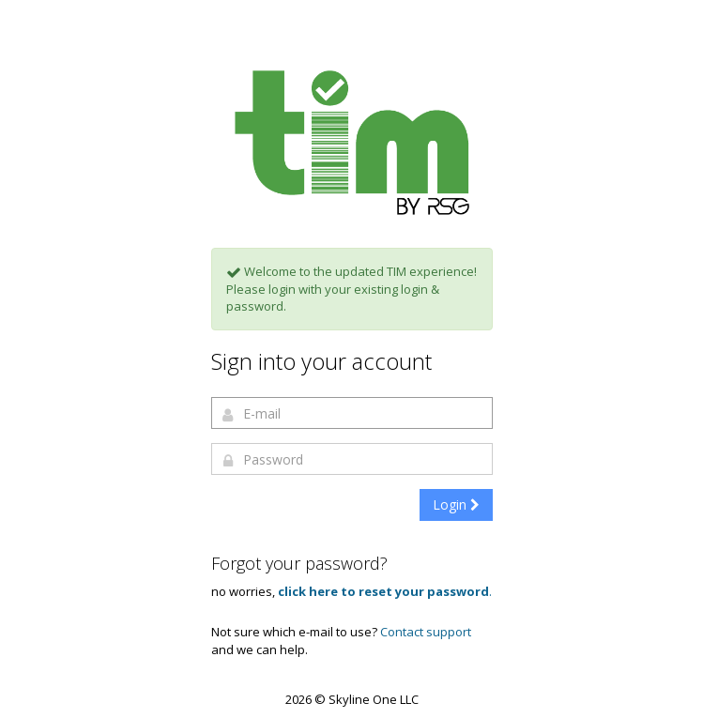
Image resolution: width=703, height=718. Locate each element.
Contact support (425, 631)
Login (456, 504)
